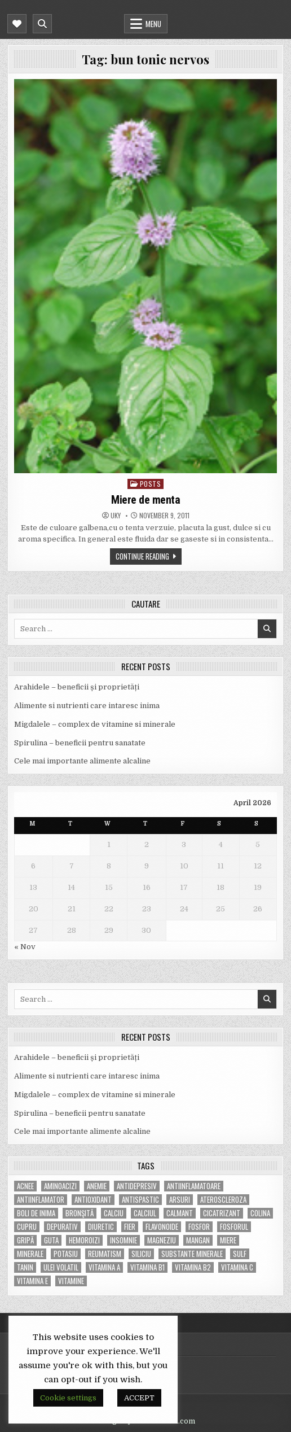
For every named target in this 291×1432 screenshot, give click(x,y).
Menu (153, 23)
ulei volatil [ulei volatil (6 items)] (60, 1267)
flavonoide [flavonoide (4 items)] (162, 1226)
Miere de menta (145, 500)
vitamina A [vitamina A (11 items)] (104, 1267)
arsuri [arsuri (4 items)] (179, 1199)
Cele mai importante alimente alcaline (82, 761)
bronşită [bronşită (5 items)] (79, 1213)
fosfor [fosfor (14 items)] (199, 1226)
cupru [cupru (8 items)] (27, 1226)
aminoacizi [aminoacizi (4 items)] (60, 1186)
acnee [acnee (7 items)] (25, 1186)
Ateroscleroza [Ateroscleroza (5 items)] (223, 1199)
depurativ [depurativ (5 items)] (62, 1226)
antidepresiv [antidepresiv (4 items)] (137, 1186)
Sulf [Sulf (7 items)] (239, 1253)
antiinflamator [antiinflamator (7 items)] (40, 1199)
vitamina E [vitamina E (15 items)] (32, 1281)
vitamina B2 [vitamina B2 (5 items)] (193, 1267)
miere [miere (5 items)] (228, 1240)
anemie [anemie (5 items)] (97, 1186)
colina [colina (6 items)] (260, 1213)
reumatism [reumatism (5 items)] (104, 1253)
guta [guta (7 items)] (51, 1240)
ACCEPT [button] (139, 1398)
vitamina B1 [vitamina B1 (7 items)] (147, 1267)
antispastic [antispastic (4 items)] (140, 1199)
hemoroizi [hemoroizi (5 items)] (84, 1240)
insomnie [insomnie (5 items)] (123, 1240)
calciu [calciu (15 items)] (114, 1213)
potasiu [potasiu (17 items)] (66, 1253)
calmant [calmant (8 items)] (179, 1213)
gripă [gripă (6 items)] (25, 1240)
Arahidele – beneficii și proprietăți (76, 687)
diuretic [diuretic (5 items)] (101, 1226)
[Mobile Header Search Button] (42, 23)
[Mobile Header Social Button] (17, 23)
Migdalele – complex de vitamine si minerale (94, 724)
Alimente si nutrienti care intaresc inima (87, 705)
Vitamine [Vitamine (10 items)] (71, 1281)
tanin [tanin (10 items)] (25, 1267)
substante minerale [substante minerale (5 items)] (192, 1253)
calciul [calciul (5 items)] (145, 1213)
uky (116, 515)
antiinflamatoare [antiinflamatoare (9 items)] (194, 1186)
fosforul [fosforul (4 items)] (234, 1226)
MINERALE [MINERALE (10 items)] (30, 1253)
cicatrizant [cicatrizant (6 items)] (221, 1213)
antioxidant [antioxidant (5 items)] (93, 1199)
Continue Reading (142, 556)
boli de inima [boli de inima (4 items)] (36, 1213)
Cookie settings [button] (68, 1398)
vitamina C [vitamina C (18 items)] (237, 1267)
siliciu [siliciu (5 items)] (141, 1253)
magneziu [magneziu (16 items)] (161, 1240)
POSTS (150, 483)
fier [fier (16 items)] (129, 1226)
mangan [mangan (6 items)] (198, 1240)
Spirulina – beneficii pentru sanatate (80, 743)
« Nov (25, 946)
